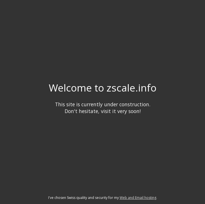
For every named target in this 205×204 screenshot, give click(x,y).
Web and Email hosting (138, 197)
